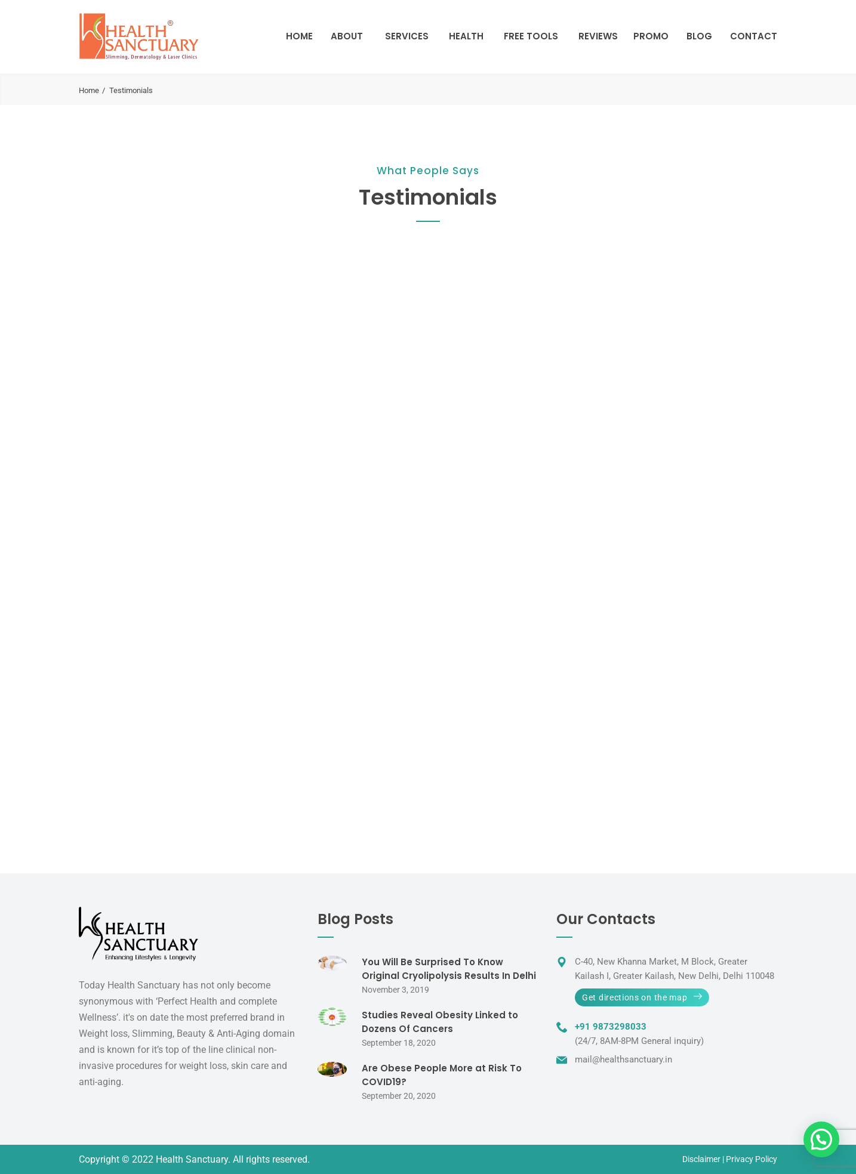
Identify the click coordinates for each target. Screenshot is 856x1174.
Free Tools (531, 36)
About (347, 36)
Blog (699, 36)
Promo (651, 36)
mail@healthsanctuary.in (623, 1059)
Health (466, 36)
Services (407, 36)
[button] (821, 1139)
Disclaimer (701, 1159)
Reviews (598, 36)
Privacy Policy (751, 1159)
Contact (753, 36)
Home (299, 36)
